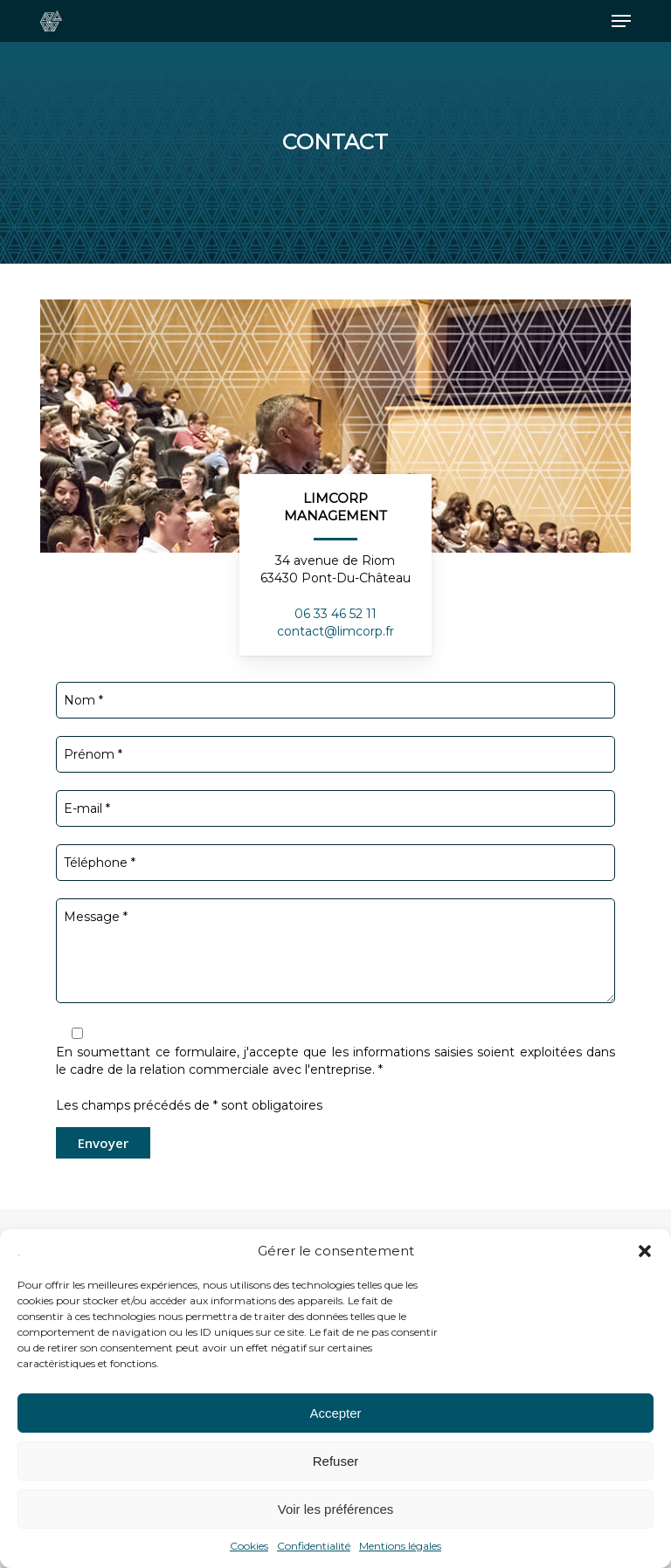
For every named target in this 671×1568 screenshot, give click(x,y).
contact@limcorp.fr (335, 631)
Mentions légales (400, 1545)
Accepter (335, 1413)
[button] (645, 1251)
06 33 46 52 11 (335, 614)
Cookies (249, 1545)
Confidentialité (313, 1545)
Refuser (336, 1461)
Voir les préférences (336, 1509)
